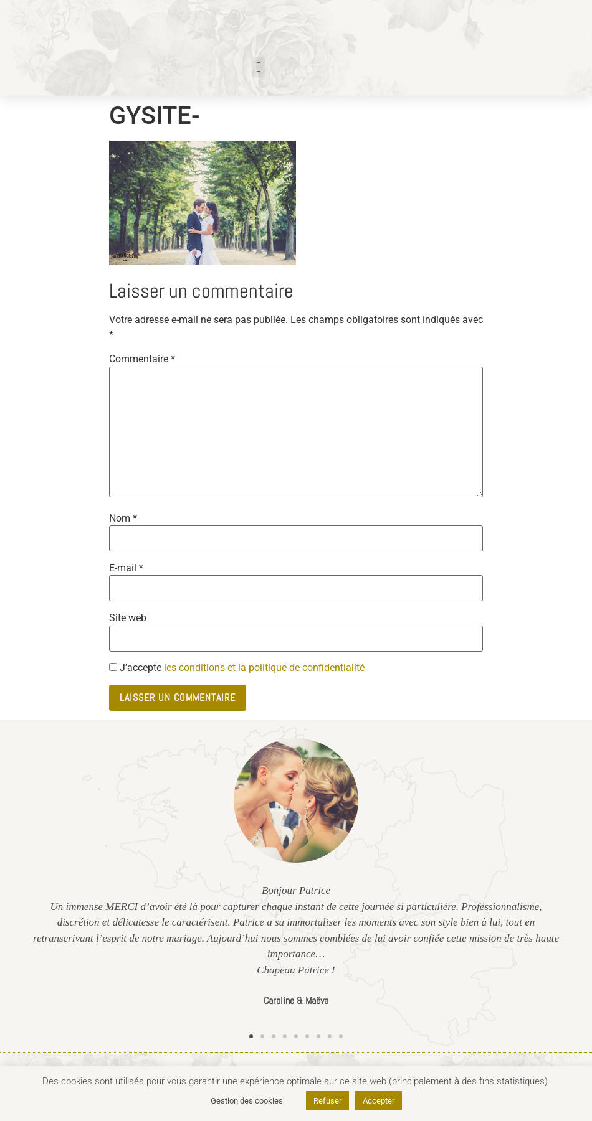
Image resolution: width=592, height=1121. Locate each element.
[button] (258, 67)
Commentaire (142, 359)
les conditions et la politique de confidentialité (264, 667)
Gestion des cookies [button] (247, 1100)
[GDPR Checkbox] (113, 667)
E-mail (126, 568)
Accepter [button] (378, 1100)
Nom (123, 518)
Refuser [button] (327, 1100)
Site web (127, 618)
